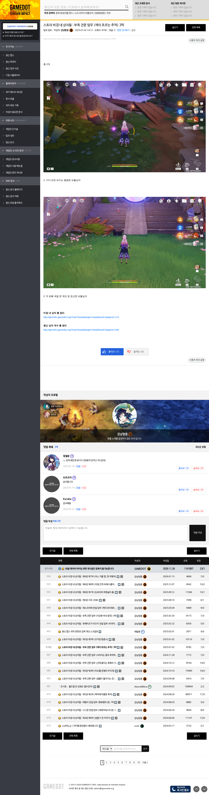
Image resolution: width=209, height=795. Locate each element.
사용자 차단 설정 (197, 40)
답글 (78, 466)
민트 (109, 13)
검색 (145, 749)
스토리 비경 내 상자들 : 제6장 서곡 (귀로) (80, 600)
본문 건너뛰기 (123, 30)
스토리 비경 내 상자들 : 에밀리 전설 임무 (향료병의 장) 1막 (88, 702)
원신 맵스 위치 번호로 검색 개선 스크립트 (80, 631)
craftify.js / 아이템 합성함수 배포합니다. (80, 726)
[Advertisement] (124, 50)
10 (138, 762)
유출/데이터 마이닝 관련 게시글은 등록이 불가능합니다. (89, 569)
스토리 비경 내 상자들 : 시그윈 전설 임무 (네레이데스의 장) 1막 (89, 710)
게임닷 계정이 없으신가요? (14, 32)
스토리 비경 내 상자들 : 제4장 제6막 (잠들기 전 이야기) (86, 718)
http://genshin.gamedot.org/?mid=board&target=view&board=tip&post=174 (81, 317)
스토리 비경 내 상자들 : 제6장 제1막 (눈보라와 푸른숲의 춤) (88, 592)
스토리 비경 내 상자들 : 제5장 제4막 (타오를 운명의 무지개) (88, 671)
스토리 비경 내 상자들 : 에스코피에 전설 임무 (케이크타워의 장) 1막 (89, 608)
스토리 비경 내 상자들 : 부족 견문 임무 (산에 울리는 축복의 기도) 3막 (89, 663)
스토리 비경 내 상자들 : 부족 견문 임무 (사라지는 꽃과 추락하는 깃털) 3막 (89, 655)
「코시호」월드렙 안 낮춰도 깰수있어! (75, 686)
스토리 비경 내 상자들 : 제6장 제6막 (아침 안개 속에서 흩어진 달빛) (89, 584)
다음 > (145, 762)
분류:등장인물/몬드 (64, 13)
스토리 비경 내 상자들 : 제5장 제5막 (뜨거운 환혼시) (85, 639)
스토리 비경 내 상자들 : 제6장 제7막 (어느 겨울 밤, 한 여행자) (89, 576)
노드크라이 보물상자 (84, 13)
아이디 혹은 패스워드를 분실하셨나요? (19, 36)
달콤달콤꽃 (100, 13)
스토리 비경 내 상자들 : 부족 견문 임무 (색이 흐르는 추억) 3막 (89, 647)
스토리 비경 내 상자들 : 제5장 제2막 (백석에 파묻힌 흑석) (87, 694)
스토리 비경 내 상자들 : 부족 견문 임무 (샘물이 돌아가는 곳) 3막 (89, 679)
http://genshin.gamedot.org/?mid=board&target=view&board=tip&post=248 (81, 329)
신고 (133, 30)
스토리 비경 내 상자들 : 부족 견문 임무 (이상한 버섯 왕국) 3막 (89, 616)
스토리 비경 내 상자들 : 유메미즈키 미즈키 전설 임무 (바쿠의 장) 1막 (89, 624)
